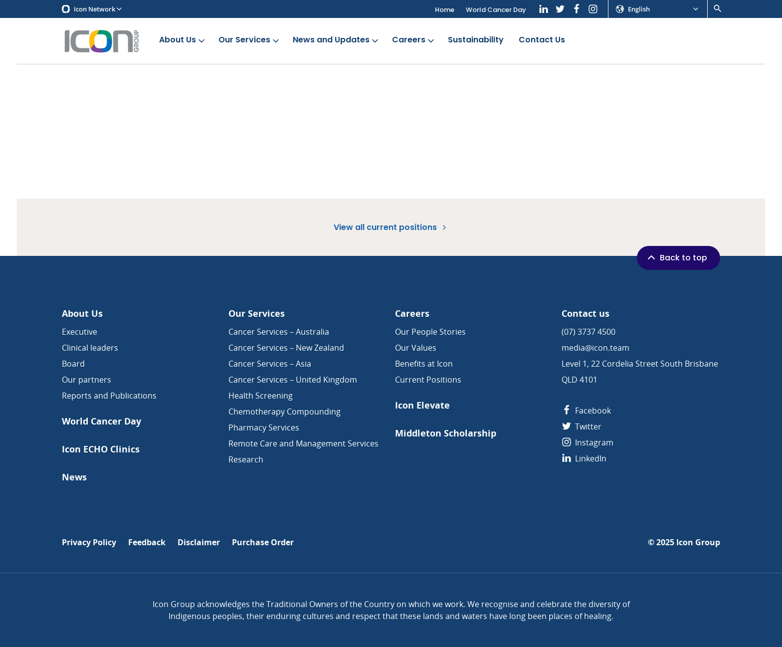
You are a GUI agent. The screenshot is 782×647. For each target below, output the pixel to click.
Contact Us (542, 40)
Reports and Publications (109, 395)
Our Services (249, 40)
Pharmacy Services (263, 427)
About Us (182, 40)
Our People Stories (430, 331)
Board (73, 363)
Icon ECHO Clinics (101, 449)
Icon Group (698, 542)
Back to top (676, 257)
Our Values (415, 347)
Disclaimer (199, 542)
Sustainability (476, 40)
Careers (414, 40)
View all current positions (391, 227)
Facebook (586, 410)
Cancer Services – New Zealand (286, 347)
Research (245, 459)
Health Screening (260, 395)
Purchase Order (263, 542)
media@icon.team (595, 347)
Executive (79, 331)
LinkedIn (584, 458)
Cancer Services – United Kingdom (292, 379)
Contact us (585, 313)
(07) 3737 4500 (588, 331)
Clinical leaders (90, 347)
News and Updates (336, 40)
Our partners (86, 379)
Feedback (147, 542)
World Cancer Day (496, 9)
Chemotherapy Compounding (284, 411)
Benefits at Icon (424, 363)
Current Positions (428, 379)
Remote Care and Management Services (303, 443)
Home (444, 9)
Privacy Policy (89, 542)
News (74, 477)
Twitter (581, 426)
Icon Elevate (422, 405)
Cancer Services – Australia (278, 331)
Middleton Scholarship (445, 433)
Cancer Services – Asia (269, 363)
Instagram (587, 442)
